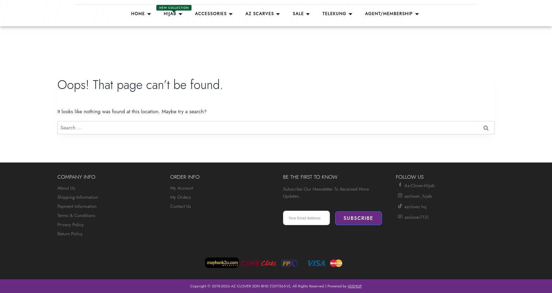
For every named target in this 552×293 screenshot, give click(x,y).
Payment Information (76, 206)
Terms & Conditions (76, 215)
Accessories (215, 14)
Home (142, 14)
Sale (302, 14)
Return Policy (69, 233)
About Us (66, 188)
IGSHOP (355, 286)
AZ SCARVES (263, 14)
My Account (181, 188)
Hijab (174, 11)
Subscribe (359, 218)
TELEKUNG (338, 14)
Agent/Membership (393, 14)
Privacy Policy (70, 224)
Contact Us (180, 206)
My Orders (180, 197)
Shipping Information (77, 197)
